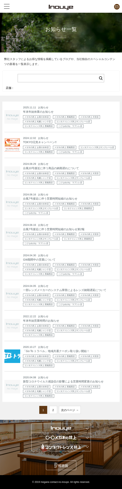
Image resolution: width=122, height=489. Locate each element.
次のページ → (70, 410)
